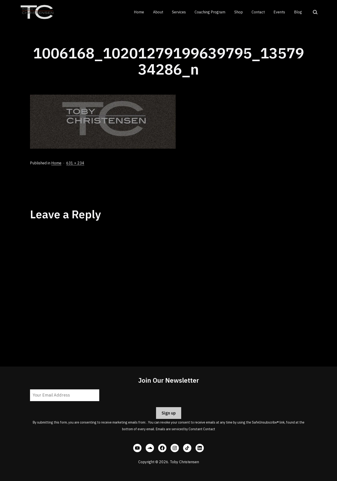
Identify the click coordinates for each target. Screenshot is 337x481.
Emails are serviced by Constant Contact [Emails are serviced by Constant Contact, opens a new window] (185, 429)
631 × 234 (75, 163)
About (158, 12)
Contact (258, 12)
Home (139, 12)
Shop (238, 12)
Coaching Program (210, 12)
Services (179, 12)
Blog (298, 12)
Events (279, 12)
